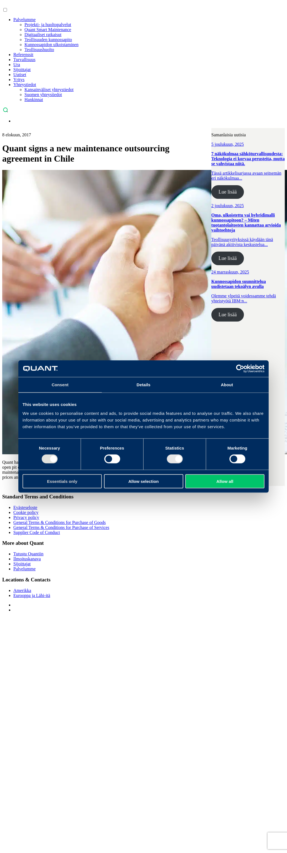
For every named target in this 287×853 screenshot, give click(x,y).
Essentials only (62, 481)
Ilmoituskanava (27, 558)
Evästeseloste (25, 507)
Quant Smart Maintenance (47, 29)
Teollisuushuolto (39, 49)
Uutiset (19, 74)
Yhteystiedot (24, 84)
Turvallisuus (24, 59)
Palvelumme (24, 19)
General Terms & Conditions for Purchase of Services (61, 527)
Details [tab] (143, 384)
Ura (16, 64)
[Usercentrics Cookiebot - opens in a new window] (240, 369)
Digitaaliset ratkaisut (42, 34)
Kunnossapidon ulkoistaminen (51, 44)
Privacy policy (26, 517)
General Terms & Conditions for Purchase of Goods (59, 522)
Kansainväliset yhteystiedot (48, 89)
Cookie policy (25, 512)
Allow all (224, 481)
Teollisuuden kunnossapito (48, 39)
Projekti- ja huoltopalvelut (47, 24)
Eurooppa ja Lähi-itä (31, 595)
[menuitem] (16, 121)
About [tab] (227, 384)
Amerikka (22, 590)
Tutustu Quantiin (28, 553)
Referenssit (23, 54)
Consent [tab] (60, 384)
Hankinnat (33, 99)
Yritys (18, 79)
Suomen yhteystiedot (43, 94)
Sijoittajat (22, 69)
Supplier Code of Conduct (36, 532)
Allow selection (143, 481)
